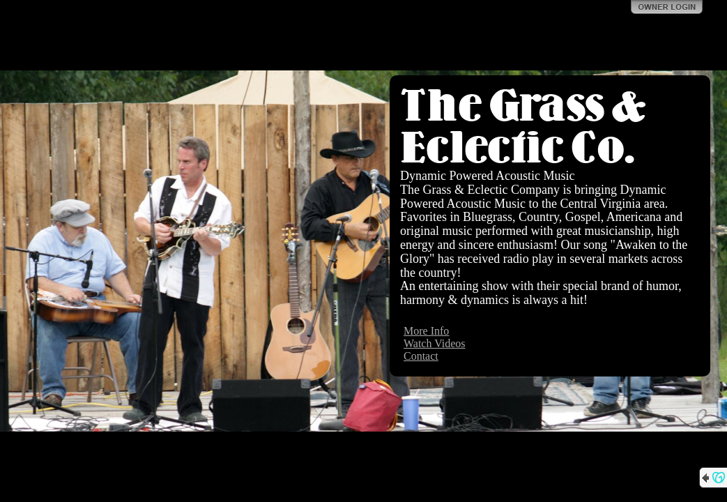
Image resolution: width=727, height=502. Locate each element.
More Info (426, 331)
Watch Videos (435, 343)
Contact (421, 356)
